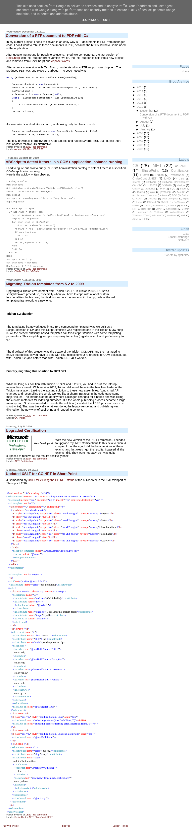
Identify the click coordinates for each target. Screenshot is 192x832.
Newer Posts (11, 817)
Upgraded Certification (26, 422)
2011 (140, 102)
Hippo (186, 198)
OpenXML (158, 205)
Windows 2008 (140, 215)
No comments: (41, 143)
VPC (139, 185)
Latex (139, 202)
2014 (140, 91)
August (145, 121)
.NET (16, 452)
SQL (172, 188)
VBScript (34, 262)
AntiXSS (181, 192)
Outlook (172, 205)
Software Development (175, 181)
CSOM (136, 188)
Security (184, 188)
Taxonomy (142, 212)
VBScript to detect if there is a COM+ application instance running (64, 159)
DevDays (152, 198)
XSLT (50, 808)
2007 (140, 141)
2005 (140, 149)
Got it (107, 20)
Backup (185, 195)
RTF (41, 146)
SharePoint (40, 808)
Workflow (171, 215)
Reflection (146, 209)
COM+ (17, 262)
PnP (162, 188)
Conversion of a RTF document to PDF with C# (47, 36)
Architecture (138, 195)
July (143, 125)
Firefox (144, 174)
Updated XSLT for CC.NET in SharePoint (41, 465)
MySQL (164, 202)
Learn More (90, 20)
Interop (136, 181)
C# (24, 146)
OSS (146, 205)
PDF (35, 146)
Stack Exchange (178, 237)
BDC (174, 195)
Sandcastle (172, 209)
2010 (140, 106)
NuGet (135, 205)
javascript (165, 191)
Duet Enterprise (170, 198)
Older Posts (120, 817)
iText (29, 146)
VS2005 (152, 185)
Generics (150, 188)
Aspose (18, 146)
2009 (140, 133)
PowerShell (177, 174)
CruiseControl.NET (23, 808)
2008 (140, 137)
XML (183, 215)
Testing (141, 191)
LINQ (167, 178)
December (147, 110)
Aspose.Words (60, 61)
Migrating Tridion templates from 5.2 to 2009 (45, 275)
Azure (165, 195)
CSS (181, 178)
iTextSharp (13, 57)
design (181, 185)
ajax (152, 191)
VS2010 (166, 185)
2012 (140, 99)
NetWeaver (179, 202)
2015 (140, 87)
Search (185, 209)
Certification (27, 452)
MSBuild (151, 202)
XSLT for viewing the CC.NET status (51, 471)
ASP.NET (182, 166)
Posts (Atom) (31, 825)
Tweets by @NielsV (176, 255)
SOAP (159, 209)
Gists (186, 233)
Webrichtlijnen (177, 212)
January (145, 129)
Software (151, 181)
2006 (140, 145)
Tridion (25, 262)
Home (66, 817)
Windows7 (157, 215)
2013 (140, 95)
